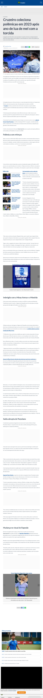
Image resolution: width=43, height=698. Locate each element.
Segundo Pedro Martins (8, 475)
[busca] (41, 3)
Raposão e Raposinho (24, 533)
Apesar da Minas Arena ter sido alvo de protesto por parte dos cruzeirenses (19, 359)
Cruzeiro (5, 6)
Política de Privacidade (12, 690)
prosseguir (21, 692)
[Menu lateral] (2, 3)
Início (2, 6)
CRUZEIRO (5, 16)
